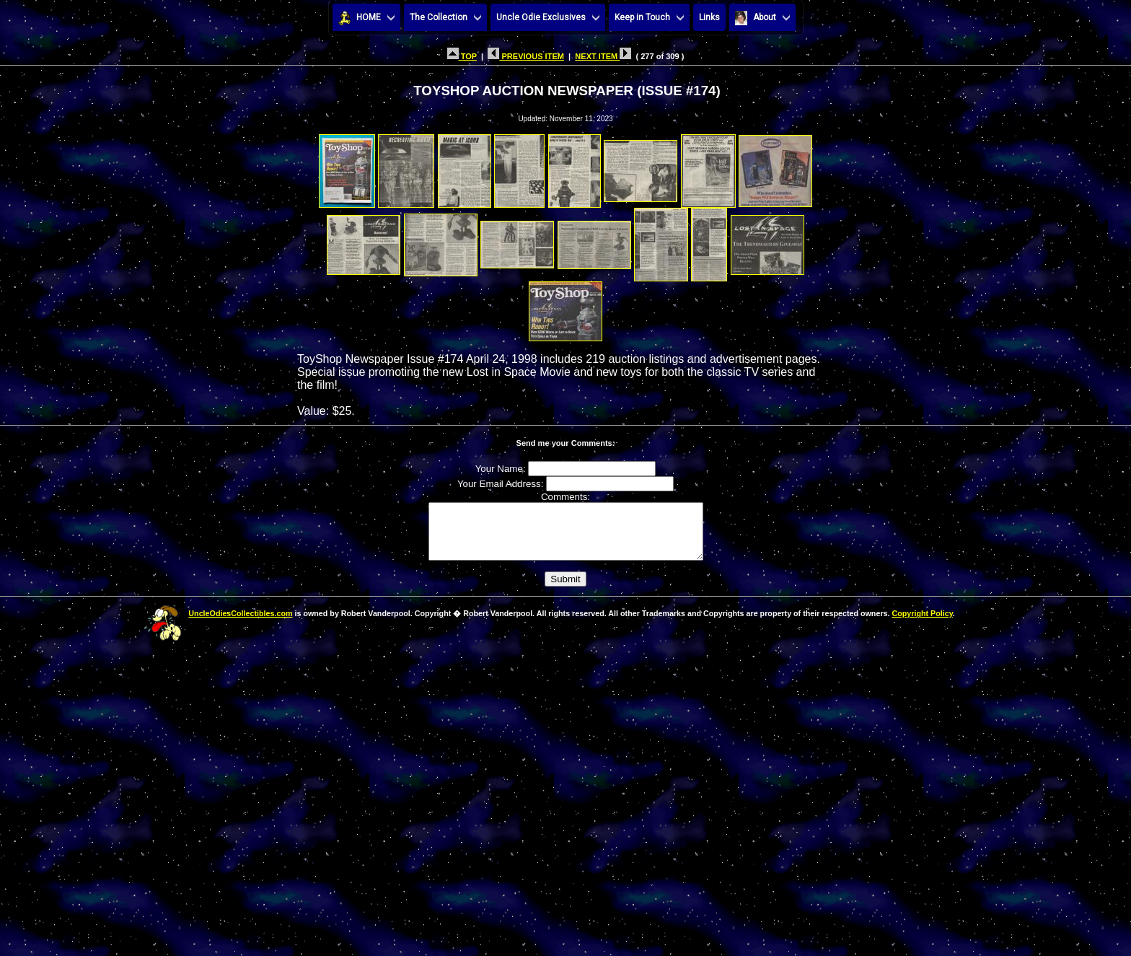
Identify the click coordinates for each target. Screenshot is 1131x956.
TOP (462, 56)
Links (709, 17)
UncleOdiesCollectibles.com (240, 624)
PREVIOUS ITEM (526, 56)
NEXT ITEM (603, 56)
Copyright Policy (922, 624)
